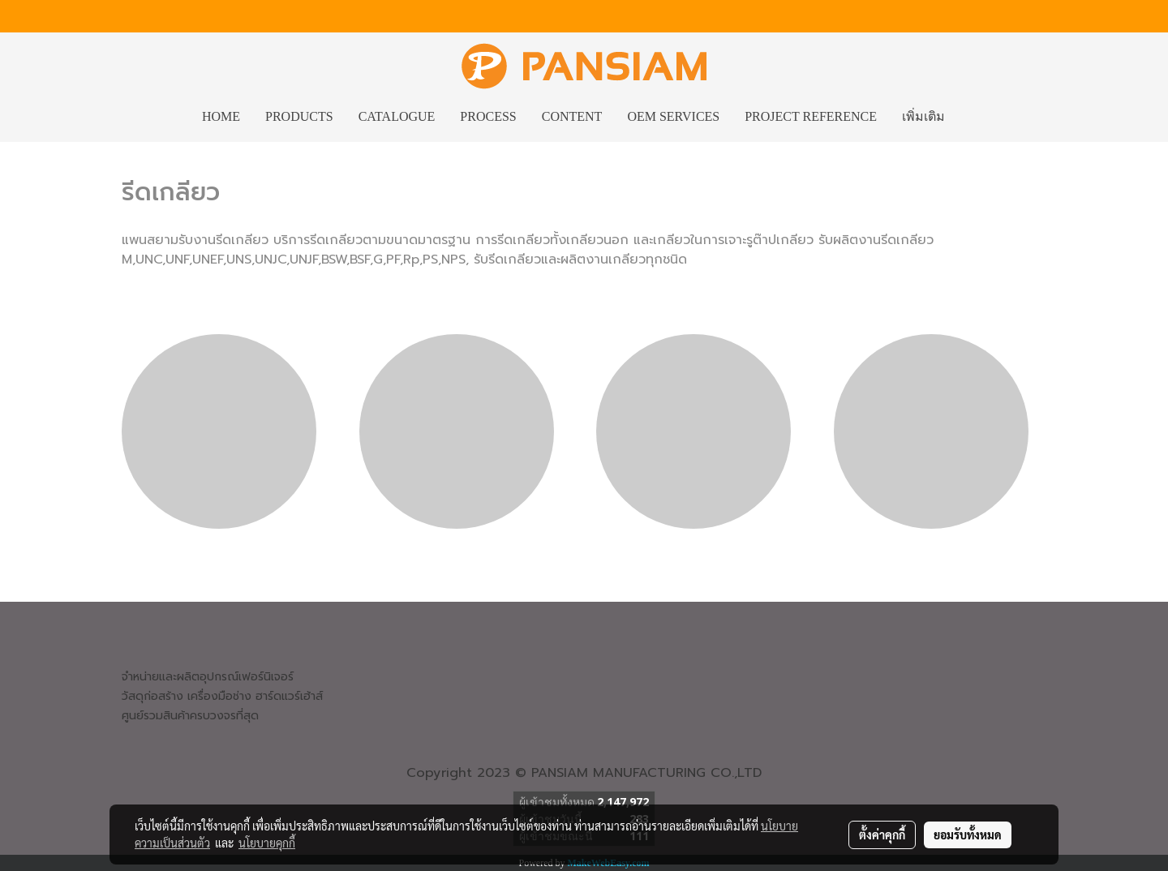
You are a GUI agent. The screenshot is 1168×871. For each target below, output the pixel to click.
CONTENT (572, 116)
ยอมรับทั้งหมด (968, 834)
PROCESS (488, 116)
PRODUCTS (299, 116)
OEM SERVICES (673, 116)
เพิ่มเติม (923, 116)
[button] (971, 116)
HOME (221, 116)
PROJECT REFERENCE (811, 116)
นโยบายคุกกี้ (266, 842)
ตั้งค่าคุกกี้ (882, 834)
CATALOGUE (397, 116)
